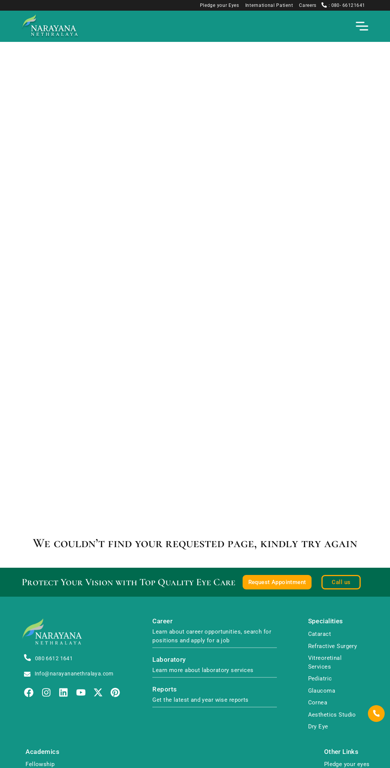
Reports (164, 689)
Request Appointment (277, 582)
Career (162, 621)
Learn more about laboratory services (202, 670)
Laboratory (168, 659)
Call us (341, 582)
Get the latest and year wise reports (200, 699)
